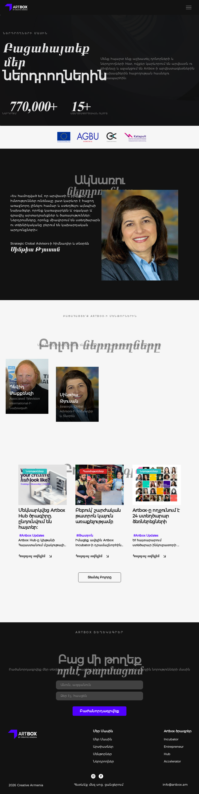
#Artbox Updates (31, 535)
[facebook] (101, 776)
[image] (42, 484)
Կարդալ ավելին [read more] (35, 555)
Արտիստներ (103, 746)
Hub (167, 754)
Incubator (171, 739)
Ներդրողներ (103, 761)
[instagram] (93, 776)
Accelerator (172, 761)
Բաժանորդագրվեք (99, 711)
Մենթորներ (102, 754)
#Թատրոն (84, 535)
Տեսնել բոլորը (100, 577)
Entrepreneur (174, 746)
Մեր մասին (102, 739)
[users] (27, 386)
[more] (42, 518)
